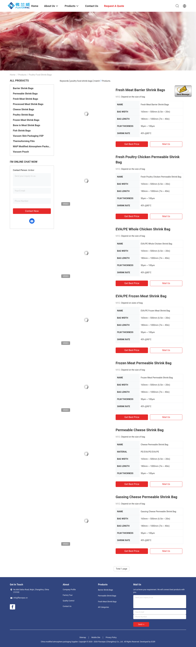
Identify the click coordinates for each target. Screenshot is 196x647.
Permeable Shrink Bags (25, 93)
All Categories (103, 607)
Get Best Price (131, 144)
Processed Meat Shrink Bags (28, 104)
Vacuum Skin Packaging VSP (28, 135)
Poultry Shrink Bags (23, 114)
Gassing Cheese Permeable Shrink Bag (146, 497)
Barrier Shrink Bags (23, 88)
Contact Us (67, 606)
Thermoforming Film (24, 141)
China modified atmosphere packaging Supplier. (60, 642)
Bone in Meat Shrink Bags (26, 125)
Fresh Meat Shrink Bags (25, 98)
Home (12, 75)
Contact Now (32, 211)
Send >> (141, 624)
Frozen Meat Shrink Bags (26, 120)
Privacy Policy (111, 637)
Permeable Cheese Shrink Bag (140, 430)
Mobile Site (95, 637)
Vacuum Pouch (21, 151)
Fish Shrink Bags (22, 130)
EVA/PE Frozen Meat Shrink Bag (141, 296)
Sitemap (82, 637)
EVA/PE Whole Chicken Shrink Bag (143, 229)
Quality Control (68, 601)
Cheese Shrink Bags (23, 109)
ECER (153, 642)
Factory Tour (68, 595)
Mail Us (166, 144)
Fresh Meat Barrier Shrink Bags (140, 90)
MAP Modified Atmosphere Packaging (32, 146)
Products (22, 75)
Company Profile (69, 590)
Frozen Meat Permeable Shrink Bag (143, 363)
